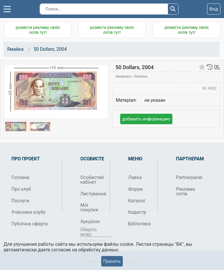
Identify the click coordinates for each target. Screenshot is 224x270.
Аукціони (90, 221)
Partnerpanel (188, 177)
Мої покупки (89, 207)
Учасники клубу (28, 212)
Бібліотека (139, 224)
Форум (135, 189)
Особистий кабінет (92, 180)
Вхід (213, 9)
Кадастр (137, 212)
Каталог (137, 201)
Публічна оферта (29, 224)
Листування (92, 194)
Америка (124, 76)
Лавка (135, 177)
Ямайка (15, 49)
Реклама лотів (185, 191)
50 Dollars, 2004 (50, 49)
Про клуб (21, 189)
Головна (20, 177)
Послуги (20, 201)
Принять (112, 261)
